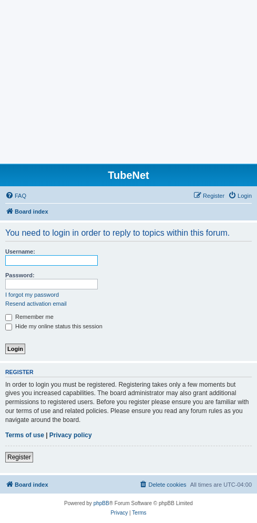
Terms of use (24, 435)
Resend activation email (36, 303)
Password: (20, 275)
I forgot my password (32, 294)
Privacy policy (70, 435)
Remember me (29, 317)
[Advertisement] (128, 84)
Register (19, 457)
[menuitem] (15, 195)
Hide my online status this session (53, 326)
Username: (20, 251)
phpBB (101, 503)
